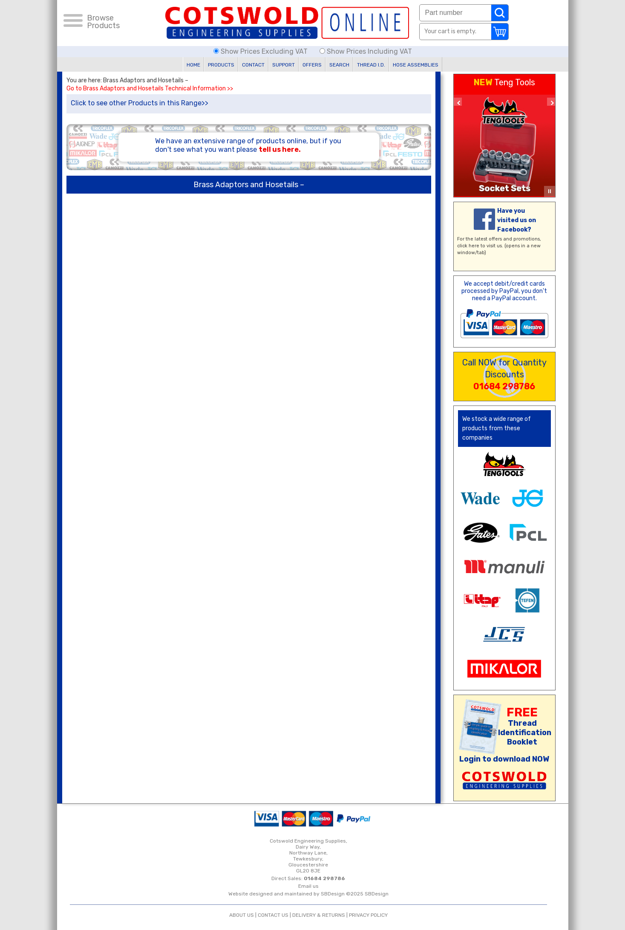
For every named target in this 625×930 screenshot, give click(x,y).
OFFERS (312, 65)
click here (468, 246)
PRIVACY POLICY (368, 915)
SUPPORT (283, 65)
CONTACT (253, 65)
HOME (193, 65)
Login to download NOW (504, 759)
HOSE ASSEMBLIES (415, 65)
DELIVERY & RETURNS (318, 915)
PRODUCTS (221, 65)
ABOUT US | (243, 915)
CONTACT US (273, 915)
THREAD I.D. (371, 65)
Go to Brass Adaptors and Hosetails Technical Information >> (149, 88)
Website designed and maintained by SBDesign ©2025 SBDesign (308, 894)
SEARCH (339, 65)
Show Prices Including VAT (366, 51)
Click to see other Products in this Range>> (139, 103)
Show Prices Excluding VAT (261, 51)
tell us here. (280, 149)
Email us (308, 886)
